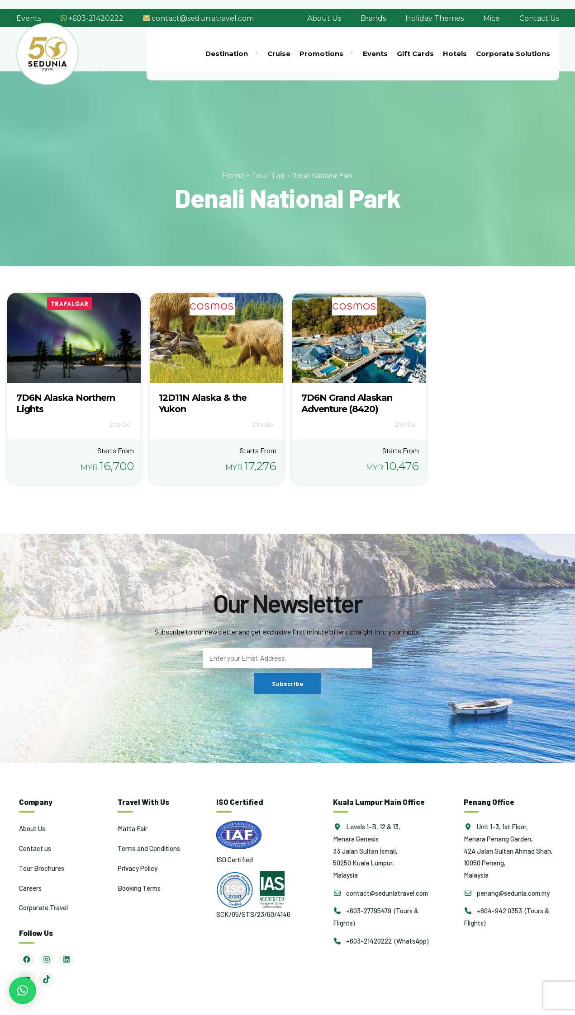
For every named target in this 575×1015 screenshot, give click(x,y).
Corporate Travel (43, 907)
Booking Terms (139, 888)
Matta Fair (132, 828)
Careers (30, 888)
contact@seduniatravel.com (203, 18)
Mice (491, 18)
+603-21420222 (96, 18)
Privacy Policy (137, 868)
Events (28, 18)
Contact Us (539, 18)
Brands (373, 18)
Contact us (35, 848)
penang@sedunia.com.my (507, 893)
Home (234, 175)
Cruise (278, 53)
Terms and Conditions (149, 848)
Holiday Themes (434, 18)
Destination (231, 53)
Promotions (326, 53)
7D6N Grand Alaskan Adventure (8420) (346, 403)
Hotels (455, 53)
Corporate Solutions (513, 53)
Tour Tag (268, 175)
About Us (324, 18)
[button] (22, 990)
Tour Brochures (41, 868)
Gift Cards (415, 53)
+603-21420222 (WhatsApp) (380, 941)
